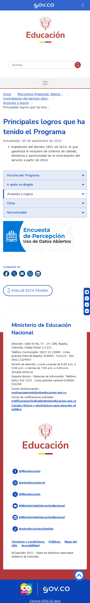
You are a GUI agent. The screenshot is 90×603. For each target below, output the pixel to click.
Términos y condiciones (28, 541)
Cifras (11, 203)
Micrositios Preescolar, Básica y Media (44, 94)
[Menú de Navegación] (45, 83)
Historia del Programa (23, 175)
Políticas (55, 541)
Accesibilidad (30, 545)
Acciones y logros (16, 103)
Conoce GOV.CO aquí (45, 601)
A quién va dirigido (20, 184)
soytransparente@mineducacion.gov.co (38, 392)
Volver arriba (79, 575)
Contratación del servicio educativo (29, 98)
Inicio (7, 94)
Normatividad (17, 212)
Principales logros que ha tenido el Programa (29, 107)
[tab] (45, 175)
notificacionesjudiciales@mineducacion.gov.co (43, 400)
